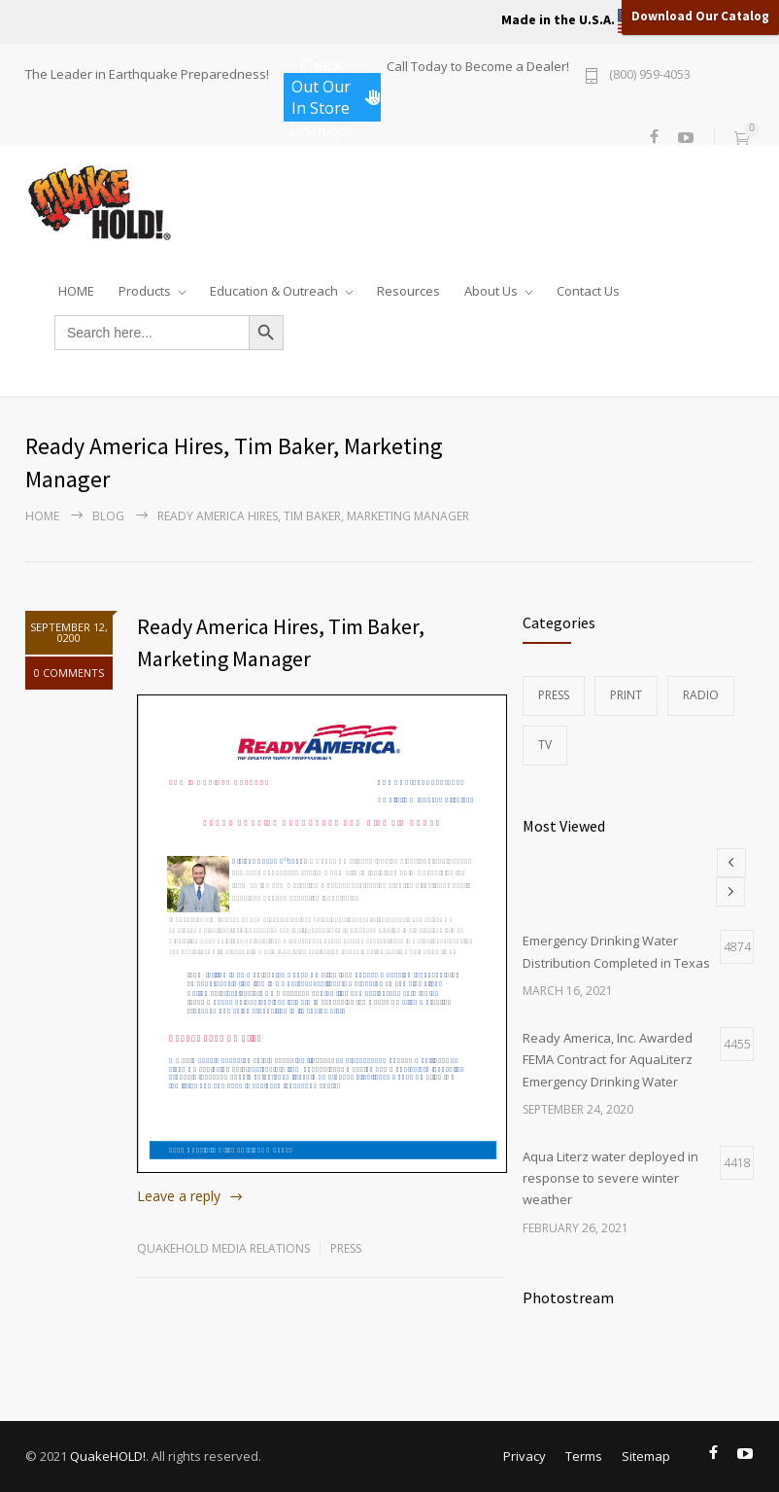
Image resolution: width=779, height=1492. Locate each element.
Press (345, 1248)
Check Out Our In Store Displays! (334, 97)
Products (145, 287)
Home (42, 516)
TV (545, 744)
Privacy (524, 1456)
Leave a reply (178, 1196)
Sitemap (646, 1456)
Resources (408, 287)
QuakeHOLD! (108, 1456)
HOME (76, 287)
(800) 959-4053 (650, 75)
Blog (108, 516)
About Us (491, 287)
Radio (701, 695)
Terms (583, 1456)
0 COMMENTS (69, 672)
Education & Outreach (274, 287)
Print (626, 695)
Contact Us (588, 287)
